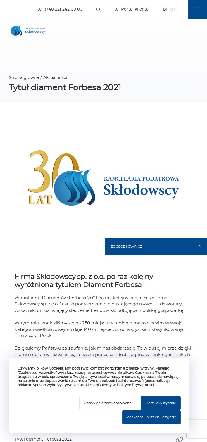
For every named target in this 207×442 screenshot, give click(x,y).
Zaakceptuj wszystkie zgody (151, 417)
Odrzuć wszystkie (160, 403)
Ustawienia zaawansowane (108, 403)
